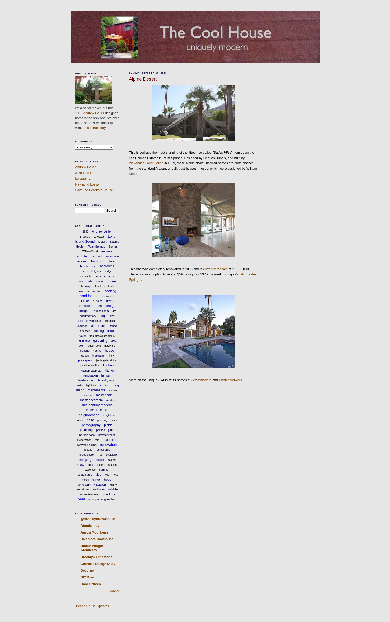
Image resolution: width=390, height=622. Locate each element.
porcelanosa (87, 434)
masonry (87, 395)
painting (102, 420)
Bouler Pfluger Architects (91, 548)
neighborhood (89, 415)
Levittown (98, 236)
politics (100, 430)
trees (107, 479)
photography (91, 425)
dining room (101, 310)
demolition (86, 306)
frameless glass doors (102, 335)
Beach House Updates (92, 606)
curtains (98, 301)
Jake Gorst (83, 173)
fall (92, 326)
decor (110, 301)
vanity (113, 484)
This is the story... (95, 128)
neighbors (109, 415)
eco (80, 320)
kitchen (108, 365)
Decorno (87, 570)
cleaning (85, 286)
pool (111, 430)
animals (106, 251)
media (110, 400)
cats (89, 281)
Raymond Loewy (87, 184)
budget (109, 271)
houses (84, 355)
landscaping (86, 380)
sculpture (111, 454)
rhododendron (86, 454)
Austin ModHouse (94, 532)
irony (112, 355)
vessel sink (83, 489)
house (109, 350)
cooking (110, 291)
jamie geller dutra (106, 360)
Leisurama (82, 178)
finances (85, 331)
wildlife (113, 489)
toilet (107, 474)
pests (114, 420)
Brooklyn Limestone (96, 557)
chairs (100, 281)
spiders (101, 464)
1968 (85, 231)
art (100, 256)
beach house (88, 266)
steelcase (90, 469)
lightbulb (91, 385)
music (104, 410)
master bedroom (91, 400)
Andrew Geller (93, 113)
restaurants (103, 449)
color (81, 291)
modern (91, 410)
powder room (106, 434)
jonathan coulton (89, 365)
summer (104, 469)
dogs (103, 316)
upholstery (84, 484)
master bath (104, 395)
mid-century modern (97, 405)
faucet (102, 326)
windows (109, 494)
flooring (99, 331)
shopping (85, 460)
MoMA (102, 241)
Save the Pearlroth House (94, 190)
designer (85, 311)
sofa (90, 464)
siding (112, 459)
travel (96, 479)
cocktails (109, 286)
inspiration (98, 355)
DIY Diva (87, 577)
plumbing (86, 430)
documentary (88, 315)
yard (81, 499)
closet (97, 286)
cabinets (85, 276)
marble (113, 390)
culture (84, 301)
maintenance (97, 390)
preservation (84, 440)
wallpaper (99, 489)
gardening (100, 341)
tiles (98, 474)
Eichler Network (230, 380)
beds (84, 271)
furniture (84, 341)
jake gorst (85, 360)
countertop (108, 296)
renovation (108, 444)
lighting (104, 385)
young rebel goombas (102, 499)
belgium (96, 271)
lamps (105, 375)
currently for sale (215, 269)
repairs (88, 449)
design (110, 306)
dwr (112, 315)
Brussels (85, 236)
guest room (94, 345)
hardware (109, 345)
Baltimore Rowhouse (96, 539)
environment (94, 320)
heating (85, 350)
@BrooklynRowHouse (97, 519)
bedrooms (107, 266)
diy (114, 311)
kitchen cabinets (91, 370)
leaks (80, 385)
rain (97, 440)
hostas (97, 350)
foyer (83, 335)
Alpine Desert (143, 79)
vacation (100, 484)
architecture (85, 256)
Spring (112, 246)
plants (108, 425)
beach (113, 261)
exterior (82, 325)
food (110, 331)
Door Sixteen (90, 584)
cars (80, 281)
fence (113, 325)
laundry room (107, 380)
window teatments (89, 494)
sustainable (85, 474)
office (80, 420)
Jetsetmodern (201, 380)
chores (112, 281)
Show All (114, 590)
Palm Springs (96, 246)
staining (112, 464)
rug (100, 454)
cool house (89, 295)
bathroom (98, 261)
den (99, 306)
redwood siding (87, 444)
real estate (110, 440)
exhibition (110, 320)
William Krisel (90, 251)
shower (100, 460)
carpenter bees (104, 276)
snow (80, 465)
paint (90, 420)
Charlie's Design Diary (97, 564)
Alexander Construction (146, 163)
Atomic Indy (89, 526)
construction (94, 291)
